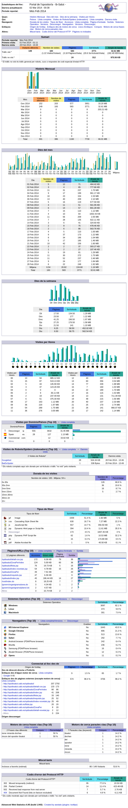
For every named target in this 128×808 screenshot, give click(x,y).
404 (5, 793)
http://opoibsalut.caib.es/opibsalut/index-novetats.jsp (27, 701)
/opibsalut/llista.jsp (10, 566)
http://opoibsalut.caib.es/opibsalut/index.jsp (23, 692)
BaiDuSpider (7, 463)
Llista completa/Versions (56, 599)
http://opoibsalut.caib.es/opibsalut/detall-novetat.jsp (26, 710)
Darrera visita (111, 19)
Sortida (110, 22)
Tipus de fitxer (56, 22)
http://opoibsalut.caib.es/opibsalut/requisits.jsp (24, 698)
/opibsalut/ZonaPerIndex (13, 562)
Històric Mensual (37, 17)
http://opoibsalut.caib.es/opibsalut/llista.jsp (22, 695)
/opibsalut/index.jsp (10, 578)
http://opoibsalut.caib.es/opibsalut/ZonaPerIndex (25, 689)
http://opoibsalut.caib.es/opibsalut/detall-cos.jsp (25, 686)
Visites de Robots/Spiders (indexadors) (70, 19)
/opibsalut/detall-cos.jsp (12, 559)
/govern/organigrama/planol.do (15, 588)
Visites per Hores (87, 17)
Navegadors (67, 24)
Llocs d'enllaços (85, 27)
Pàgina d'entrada (97, 22)
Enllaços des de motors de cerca (62, 27)
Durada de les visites (39, 22)
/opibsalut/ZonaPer (10, 572)
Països (33, 19)
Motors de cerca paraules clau (48, 29)
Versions (44, 24)
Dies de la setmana (68, 17)
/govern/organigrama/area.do (15, 584)
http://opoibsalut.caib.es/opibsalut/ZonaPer (23, 707)
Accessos (69, 22)
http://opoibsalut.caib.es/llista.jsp (18, 704)
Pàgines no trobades (81, 32)
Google (7, 676)
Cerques (98, 27)
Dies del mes (52, 17)
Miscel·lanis (35, 32)
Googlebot (6, 460)
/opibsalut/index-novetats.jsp (14, 569)
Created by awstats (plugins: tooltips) (60, 805)
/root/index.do (8, 581)
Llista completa (44, 19)
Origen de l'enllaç (38, 27)
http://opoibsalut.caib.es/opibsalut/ (19, 683)
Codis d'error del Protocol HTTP (56, 32)
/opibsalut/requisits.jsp (12, 575)
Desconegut (55, 24)
